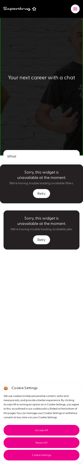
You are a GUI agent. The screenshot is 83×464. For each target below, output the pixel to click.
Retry (41, 193)
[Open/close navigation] (75, 8)
